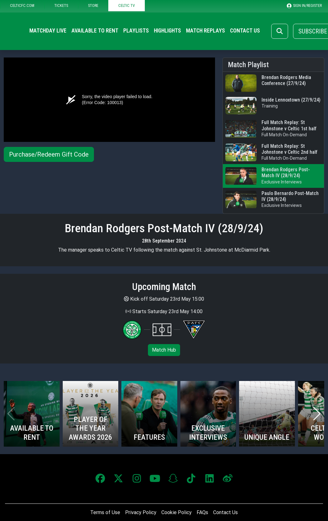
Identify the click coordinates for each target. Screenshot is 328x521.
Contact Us (245, 31)
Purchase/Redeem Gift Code (49, 154)
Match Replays (205, 31)
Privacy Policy (140, 512)
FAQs (202, 512)
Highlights (167, 31)
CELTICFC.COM (22, 5)
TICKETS (61, 5)
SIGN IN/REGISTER (304, 5)
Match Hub (164, 350)
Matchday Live (47, 31)
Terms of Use (105, 512)
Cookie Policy (176, 512)
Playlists (136, 31)
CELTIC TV (126, 5)
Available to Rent (94, 31)
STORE (93, 5)
